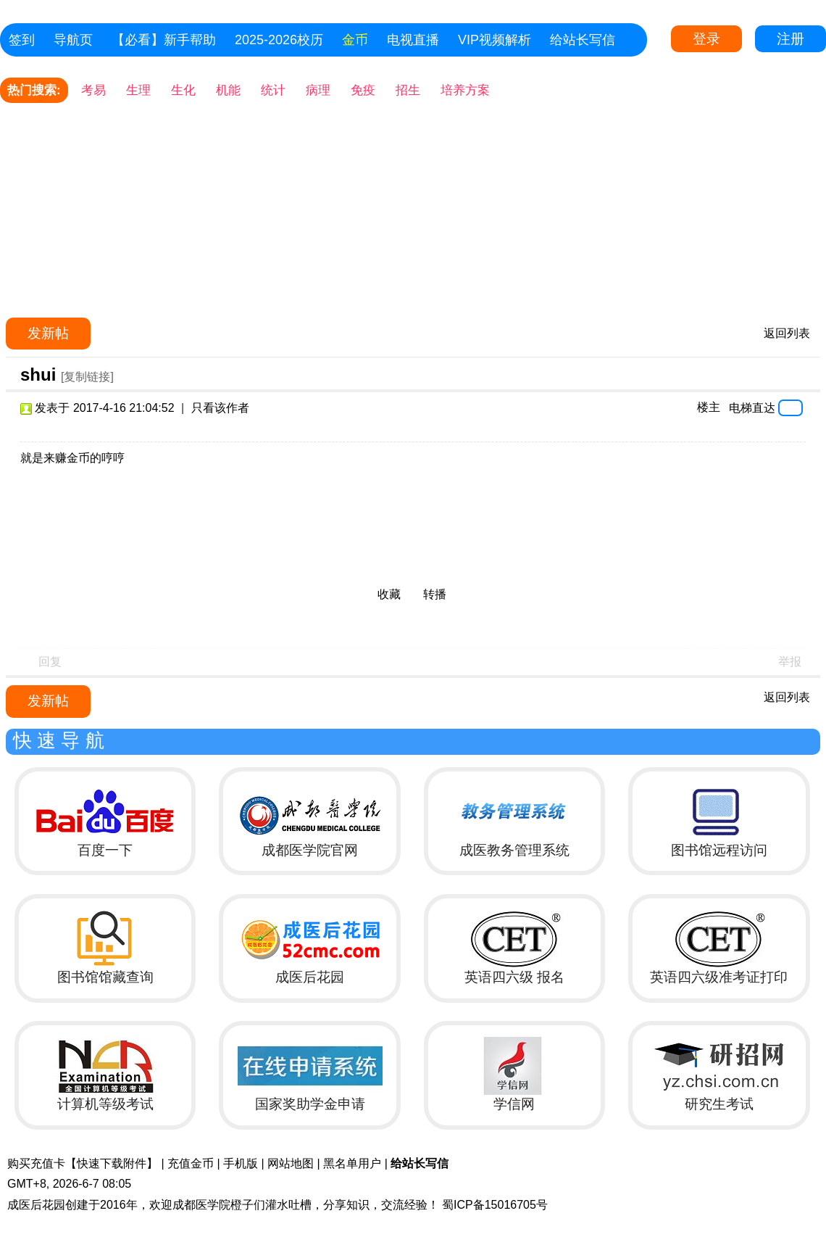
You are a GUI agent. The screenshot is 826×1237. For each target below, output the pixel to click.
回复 (50, 661)
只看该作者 (220, 408)
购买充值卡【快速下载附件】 (82, 1163)
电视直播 (413, 40)
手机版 (240, 1163)
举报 (789, 661)
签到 (22, 40)
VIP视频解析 (494, 40)
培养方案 (465, 90)
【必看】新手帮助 (164, 40)
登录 (706, 38)
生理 (138, 90)
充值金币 (190, 1163)
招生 (408, 90)
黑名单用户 (352, 1163)
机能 (228, 90)
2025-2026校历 (279, 40)
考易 (93, 90)
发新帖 (48, 333)
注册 (790, 38)
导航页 (73, 40)
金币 (355, 40)
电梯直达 (752, 407)
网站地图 (290, 1163)
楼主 (708, 407)
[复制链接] (87, 377)
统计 (273, 90)
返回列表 (787, 333)
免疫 (363, 90)
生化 (183, 90)
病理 (318, 90)
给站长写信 (582, 40)
